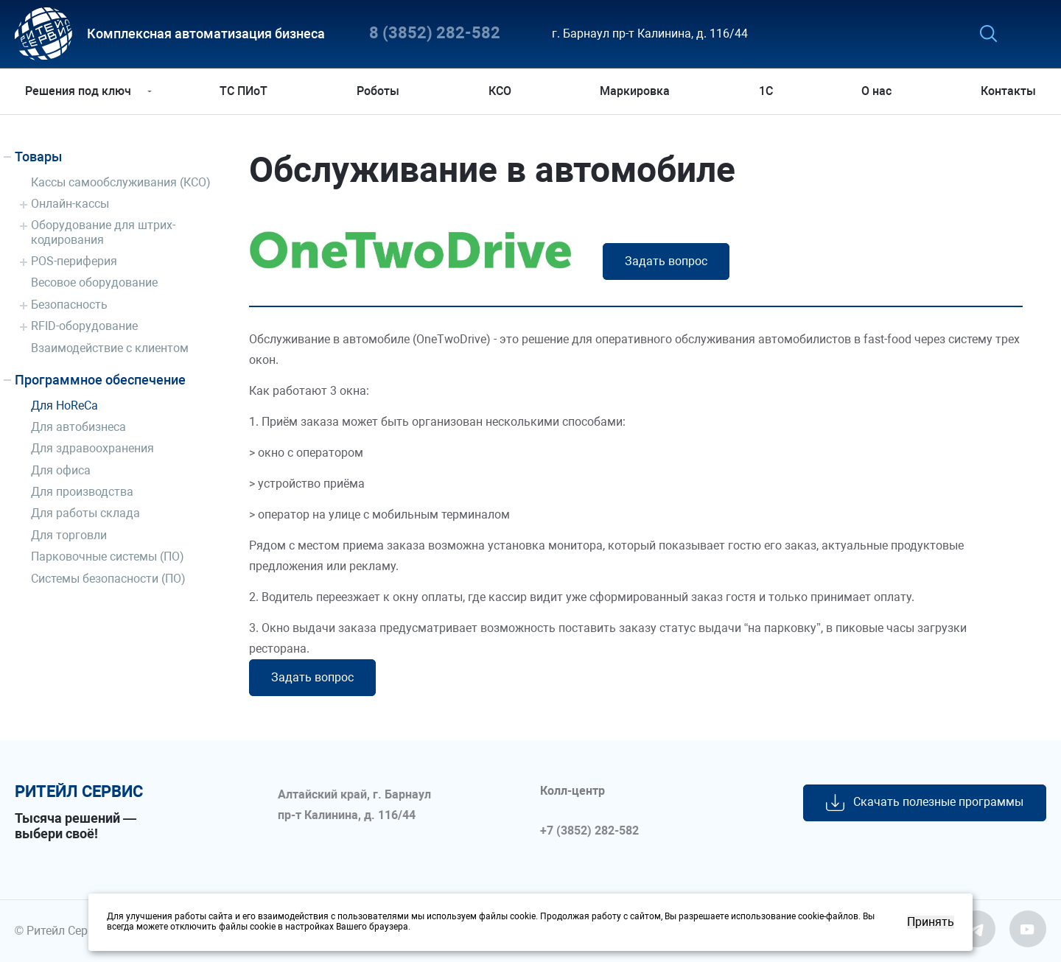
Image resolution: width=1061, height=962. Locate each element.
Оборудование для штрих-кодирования (103, 232)
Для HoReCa (64, 405)
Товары (38, 156)
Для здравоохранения (92, 448)
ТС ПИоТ (246, 91)
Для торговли (69, 535)
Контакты (1006, 91)
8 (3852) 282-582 (434, 33)
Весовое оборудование (94, 282)
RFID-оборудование (84, 326)
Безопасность (69, 305)
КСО (500, 91)
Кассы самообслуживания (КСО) (121, 182)
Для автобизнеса (78, 427)
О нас (875, 91)
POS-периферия (74, 261)
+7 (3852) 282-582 (589, 831)
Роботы (378, 91)
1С (765, 91)
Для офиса (61, 470)
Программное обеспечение (100, 379)
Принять (930, 922)
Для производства (82, 492)
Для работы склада (85, 513)
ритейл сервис (79, 791)
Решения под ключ (80, 91)
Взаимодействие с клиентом (110, 348)
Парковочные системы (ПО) (107, 556)
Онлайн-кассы (70, 204)
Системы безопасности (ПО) (108, 579)
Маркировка (635, 91)
